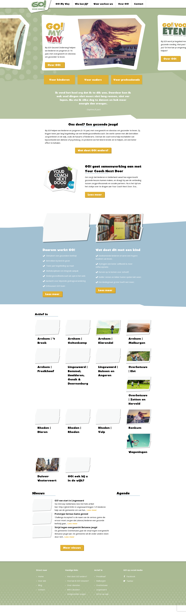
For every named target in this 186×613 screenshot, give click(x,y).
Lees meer (95, 194)
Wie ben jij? (81, 4)
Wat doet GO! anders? (93, 150)
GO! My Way (63, 4)
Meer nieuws (72, 547)
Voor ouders (93, 79)
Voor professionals (126, 79)
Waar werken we (103, 4)
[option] (93, 46)
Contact (138, 4)
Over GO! (123, 4)
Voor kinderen (59, 79)
